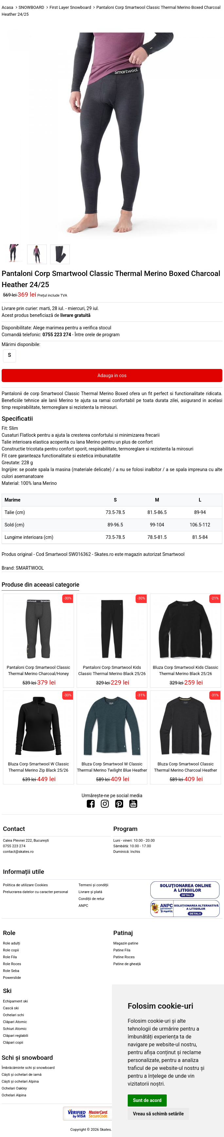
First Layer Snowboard (70, 7)
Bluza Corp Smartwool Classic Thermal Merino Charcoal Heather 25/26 (185, 768)
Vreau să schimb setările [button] (158, 1113)
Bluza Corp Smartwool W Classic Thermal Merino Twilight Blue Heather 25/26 (112, 768)
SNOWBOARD (31, 7)
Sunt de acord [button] (147, 1100)
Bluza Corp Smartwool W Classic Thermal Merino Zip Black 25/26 (38, 767)
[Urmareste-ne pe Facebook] (90, 805)
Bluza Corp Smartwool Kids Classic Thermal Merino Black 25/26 (185, 670)
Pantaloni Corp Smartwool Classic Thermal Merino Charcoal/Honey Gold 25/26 (38, 671)
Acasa (7, 7)
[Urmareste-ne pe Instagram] (104, 805)
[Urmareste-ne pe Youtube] (133, 805)
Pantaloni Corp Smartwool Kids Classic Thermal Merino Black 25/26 (112, 670)
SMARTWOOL (30, 568)
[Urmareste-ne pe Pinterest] (119, 805)
